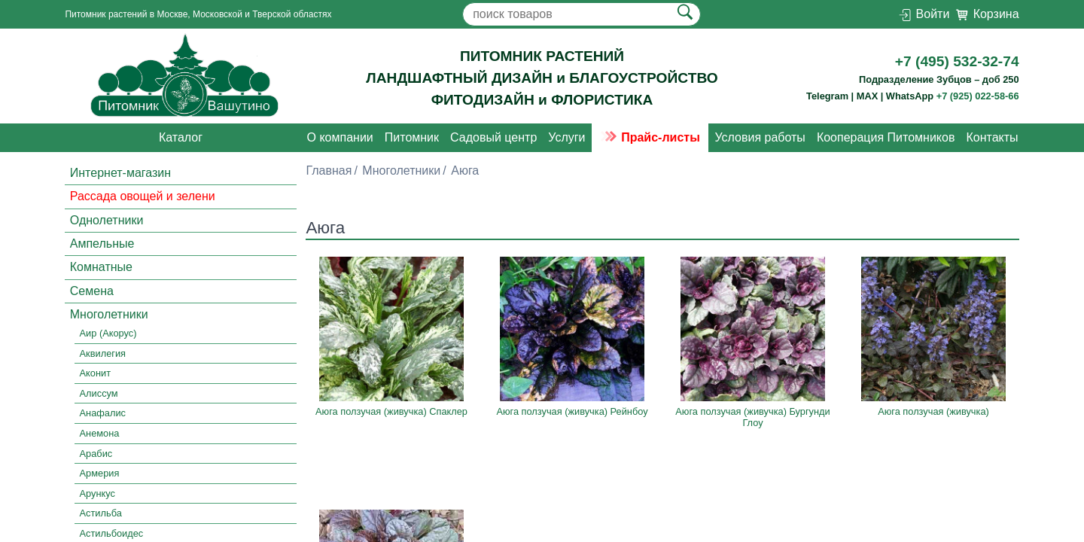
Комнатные (101, 266)
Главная (329, 170)
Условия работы (759, 137)
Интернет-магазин (120, 172)
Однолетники (107, 220)
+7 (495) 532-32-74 (957, 61)
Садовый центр (493, 137)
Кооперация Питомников (886, 137)
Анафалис (103, 413)
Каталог (180, 137)
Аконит (95, 373)
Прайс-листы (650, 137)
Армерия (100, 473)
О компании (340, 137)
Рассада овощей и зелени (142, 196)
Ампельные (102, 243)
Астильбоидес (112, 533)
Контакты (992, 137)
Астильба (101, 513)
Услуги (566, 137)
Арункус (97, 493)
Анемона (100, 433)
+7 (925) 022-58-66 (977, 96)
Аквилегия (103, 353)
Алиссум (99, 393)
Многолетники (109, 314)
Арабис (96, 453)
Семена (92, 291)
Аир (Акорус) (108, 333)
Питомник (412, 137)
